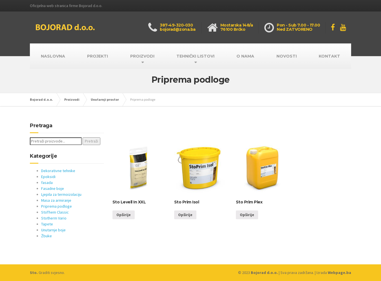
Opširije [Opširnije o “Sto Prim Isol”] (185, 214)
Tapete (47, 224)
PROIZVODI (142, 56)
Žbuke (46, 235)
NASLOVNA (53, 56)
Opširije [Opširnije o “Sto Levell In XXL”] (123, 214)
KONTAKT (329, 56)
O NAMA (245, 56)
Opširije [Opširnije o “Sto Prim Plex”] (247, 214)
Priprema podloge (56, 206)
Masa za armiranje (56, 200)
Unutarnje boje (53, 229)
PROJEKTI (97, 56)
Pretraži (91, 141)
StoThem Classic (55, 212)
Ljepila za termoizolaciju (61, 194)
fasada (47, 182)
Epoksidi (48, 176)
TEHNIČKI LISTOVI (195, 56)
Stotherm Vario (54, 218)
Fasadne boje (52, 188)
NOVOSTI (286, 56)
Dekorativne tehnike (58, 170)
